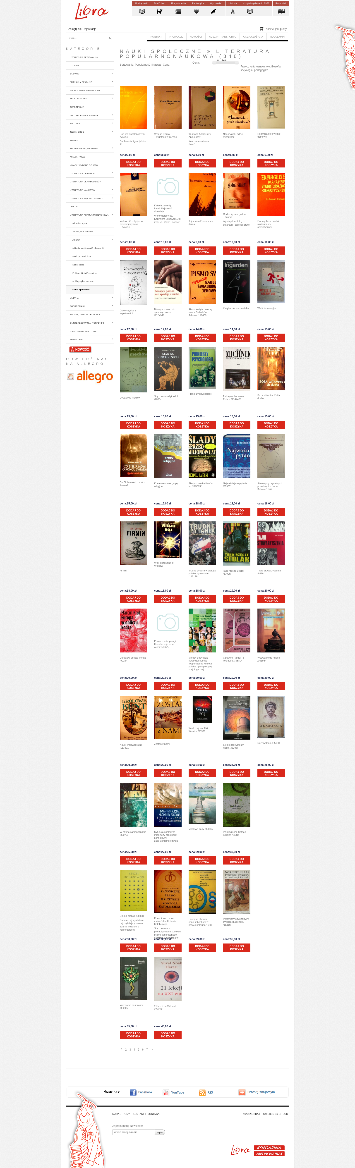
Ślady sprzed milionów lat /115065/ (201, 485)
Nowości (80, 349)
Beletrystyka (78, 98)
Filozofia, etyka (79, 223)
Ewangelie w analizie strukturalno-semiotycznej (268, 224)
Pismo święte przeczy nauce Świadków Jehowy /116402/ (200, 312)
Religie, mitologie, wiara (85, 314)
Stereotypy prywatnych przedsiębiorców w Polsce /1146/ (269, 486)
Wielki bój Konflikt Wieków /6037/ (198, 730)
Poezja (74, 206)
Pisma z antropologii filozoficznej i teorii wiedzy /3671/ (165, 644)
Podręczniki (77, 306)
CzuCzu (74, 65)
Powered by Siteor (274, 1114)
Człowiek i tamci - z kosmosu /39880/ (233, 659)
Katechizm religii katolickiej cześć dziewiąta (163, 208)
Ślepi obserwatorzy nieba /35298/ (233, 746)
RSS (210, 1092)
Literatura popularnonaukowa (89, 215)
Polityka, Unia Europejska (84, 273)
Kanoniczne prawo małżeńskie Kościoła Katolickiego (165, 921)
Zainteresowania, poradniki (87, 323)
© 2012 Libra (251, 1114)
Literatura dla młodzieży (85, 181)
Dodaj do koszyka (133, 163)
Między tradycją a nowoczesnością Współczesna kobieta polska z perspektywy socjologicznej (200, 663)
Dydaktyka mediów (130, 397)
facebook (144, 1092)
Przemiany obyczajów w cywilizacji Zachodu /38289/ (236, 921)
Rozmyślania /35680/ (268, 743)
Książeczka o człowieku (236, 308)
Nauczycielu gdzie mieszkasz (233, 135)
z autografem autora (83, 331)
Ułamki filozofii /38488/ (132, 916)
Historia (75, 123)
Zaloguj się (75, 29)
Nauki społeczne (80, 289)
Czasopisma (77, 107)
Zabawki (74, 73)
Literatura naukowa (82, 190)
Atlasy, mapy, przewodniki (85, 90)
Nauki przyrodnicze (81, 256)
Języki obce (77, 132)
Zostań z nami (162, 744)
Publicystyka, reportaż (83, 281)
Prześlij (259, 1092)
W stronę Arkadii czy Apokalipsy (200, 135)
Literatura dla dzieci (83, 173)
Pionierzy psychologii (200, 393)
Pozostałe (76, 339)
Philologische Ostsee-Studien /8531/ (235, 833)
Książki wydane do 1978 (84, 165)
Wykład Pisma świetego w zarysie (165, 135)
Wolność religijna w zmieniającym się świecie (131, 224)
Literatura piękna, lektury (86, 198)
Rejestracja (89, 29)
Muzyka (74, 298)
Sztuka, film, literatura (83, 231)
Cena (166, 64)
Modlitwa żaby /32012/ (201, 829)
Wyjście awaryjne (266, 308)
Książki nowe (78, 156)
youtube (174, 1092)
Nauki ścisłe (78, 264)
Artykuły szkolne (81, 82)
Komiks (74, 140)
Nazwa (156, 64)
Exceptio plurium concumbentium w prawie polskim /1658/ (200, 922)
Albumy (76, 240)
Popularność (142, 64)
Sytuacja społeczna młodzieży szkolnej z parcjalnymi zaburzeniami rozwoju (166, 836)
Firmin (123, 570)
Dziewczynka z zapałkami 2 (128, 312)
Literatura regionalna (84, 57)
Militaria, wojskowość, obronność (88, 248)
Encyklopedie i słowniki (84, 115)
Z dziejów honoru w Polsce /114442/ (233, 398)
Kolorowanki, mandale (84, 148)
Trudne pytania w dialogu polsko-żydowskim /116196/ (202, 573)
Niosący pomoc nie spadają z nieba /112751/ (164, 312)
